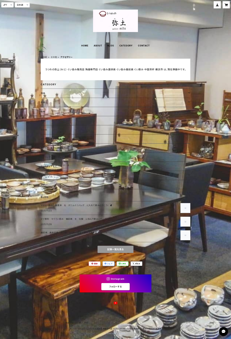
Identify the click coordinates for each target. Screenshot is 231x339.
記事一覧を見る (115, 249)
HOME (84, 45)
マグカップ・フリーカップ (52, 157)
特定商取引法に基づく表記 (77, 323)
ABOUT (98, 45)
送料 (43, 175)
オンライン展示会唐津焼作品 (54, 148)
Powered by (115, 333)
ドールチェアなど (49, 166)
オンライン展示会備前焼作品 (54, 139)
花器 (43, 111)
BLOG (110, 45)
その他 (54, 57)
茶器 (43, 102)
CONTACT (144, 45)
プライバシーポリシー (52, 323)
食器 (43, 120)
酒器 (43, 93)
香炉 (43, 184)
